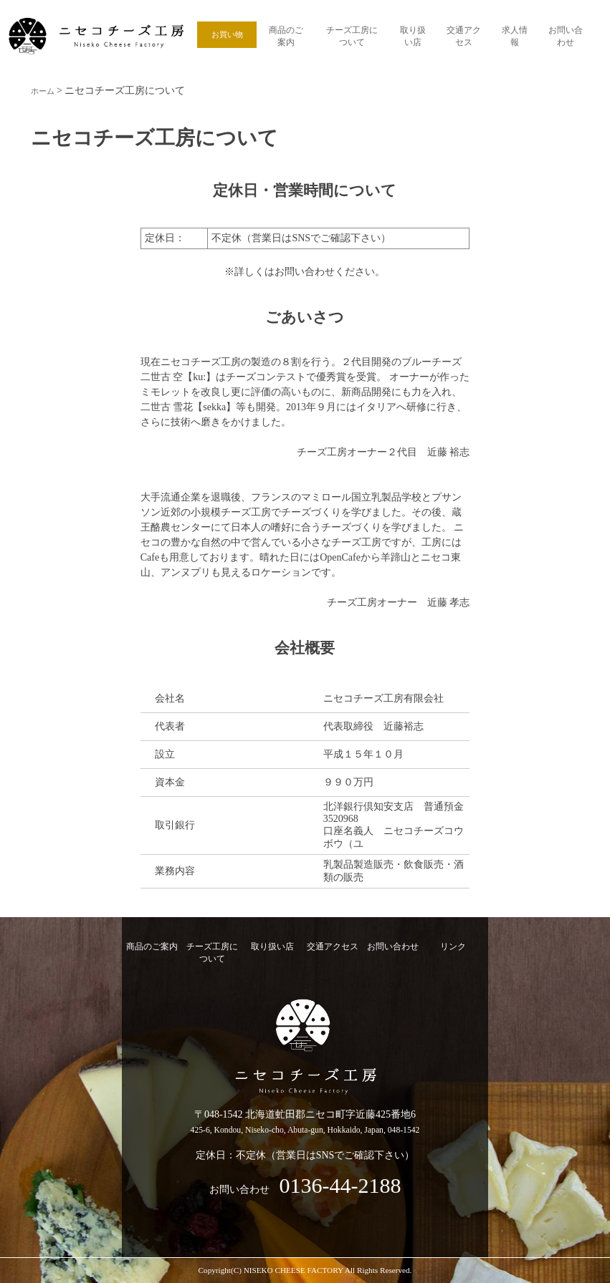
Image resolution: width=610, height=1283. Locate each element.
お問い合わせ (565, 34)
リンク (453, 946)
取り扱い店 (412, 34)
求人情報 (514, 34)
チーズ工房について (351, 34)
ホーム (46, 90)
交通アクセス (463, 34)
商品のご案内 (286, 34)
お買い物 (227, 34)
